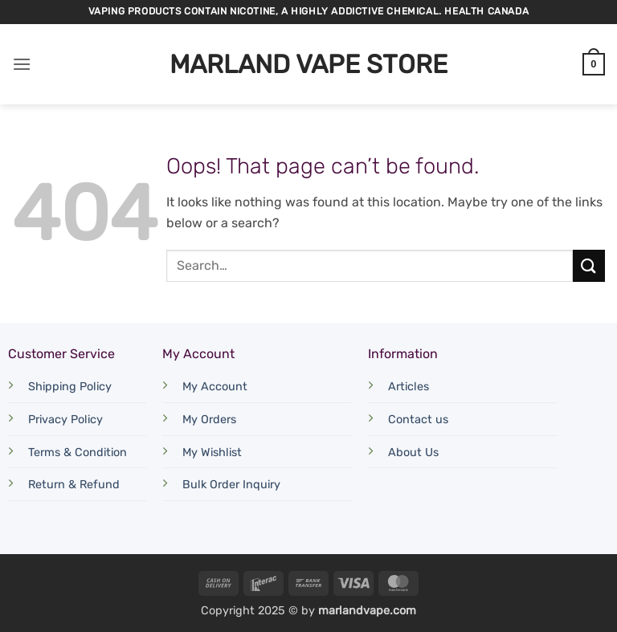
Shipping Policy (70, 386)
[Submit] (589, 265)
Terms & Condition (77, 452)
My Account (214, 386)
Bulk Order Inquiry (231, 484)
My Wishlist (212, 452)
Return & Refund (74, 484)
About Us (413, 452)
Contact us (418, 419)
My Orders (209, 419)
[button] (21, 64)
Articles (408, 386)
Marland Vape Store (308, 64)
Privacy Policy (65, 419)
